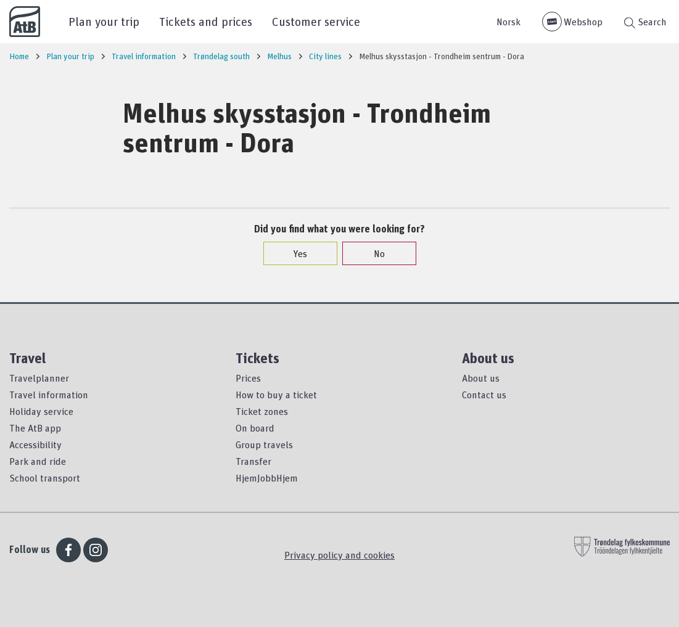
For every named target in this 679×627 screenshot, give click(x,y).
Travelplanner (39, 378)
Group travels (264, 444)
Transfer (253, 461)
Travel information (48, 394)
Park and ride (37, 461)
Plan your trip (103, 21)
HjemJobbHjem (267, 478)
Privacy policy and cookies (339, 555)
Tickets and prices (205, 21)
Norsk (508, 21)
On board (255, 428)
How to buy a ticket (276, 394)
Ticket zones (262, 411)
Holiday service (41, 411)
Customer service (316, 21)
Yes (294, 253)
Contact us (484, 394)
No (373, 253)
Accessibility (35, 444)
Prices (248, 378)
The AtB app (35, 428)
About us (481, 378)
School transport (44, 478)
